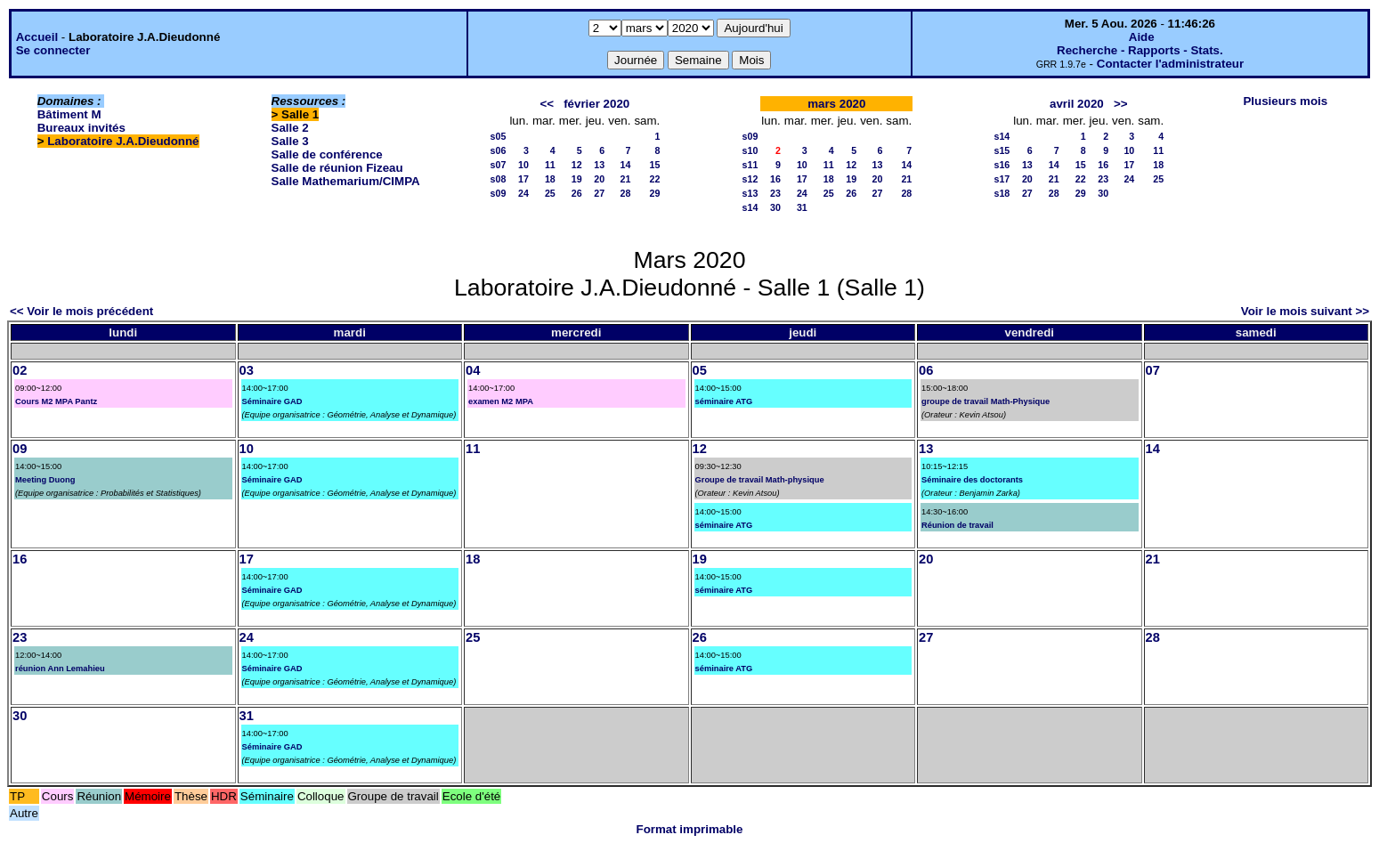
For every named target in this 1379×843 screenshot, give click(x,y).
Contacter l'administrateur (1170, 63)
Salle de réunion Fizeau (337, 167)
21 (626, 179)
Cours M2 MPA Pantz (56, 401)
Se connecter (53, 50)
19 (577, 179)
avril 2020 (1077, 103)
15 (654, 164)
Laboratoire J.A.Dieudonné (123, 141)
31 (802, 207)
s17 (1002, 179)
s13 (750, 193)
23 (775, 193)
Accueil (37, 37)
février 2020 (596, 103)
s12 (750, 179)
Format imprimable (690, 829)
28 (626, 193)
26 (577, 193)
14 (626, 164)
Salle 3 (290, 141)
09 (19, 449)
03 (246, 370)
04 (473, 370)
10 (523, 164)
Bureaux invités (81, 127)
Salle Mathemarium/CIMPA (346, 181)
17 (523, 179)
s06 (499, 150)
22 (654, 179)
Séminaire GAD (272, 401)
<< (546, 103)
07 (1153, 370)
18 (550, 179)
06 (926, 370)
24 (523, 193)
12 (577, 164)
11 (550, 164)
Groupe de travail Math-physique (759, 479)
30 (775, 207)
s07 (499, 164)
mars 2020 (836, 103)
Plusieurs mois (1285, 101)
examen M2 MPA (500, 401)
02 (19, 370)
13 (599, 164)
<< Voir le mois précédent (81, 311)
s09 (499, 193)
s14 (750, 207)
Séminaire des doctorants (972, 479)
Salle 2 (290, 127)
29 (654, 193)
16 (775, 179)
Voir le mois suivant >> (1305, 311)
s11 (750, 164)
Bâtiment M (69, 114)
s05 (499, 136)
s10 (750, 150)
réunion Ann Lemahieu (60, 668)
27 (599, 193)
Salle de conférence (327, 154)
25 (550, 193)
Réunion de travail (957, 525)
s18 (1002, 193)
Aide (1142, 37)
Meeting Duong (45, 479)
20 (599, 179)
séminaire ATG (724, 401)
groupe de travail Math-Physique (985, 401)
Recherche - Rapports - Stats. (1140, 50)
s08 (499, 179)
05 (700, 370)
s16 (1002, 164)
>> (1121, 103)
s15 (1002, 150)
